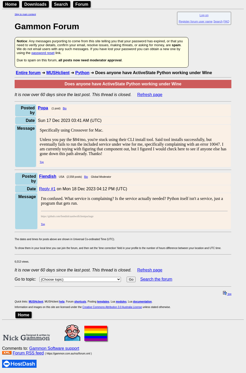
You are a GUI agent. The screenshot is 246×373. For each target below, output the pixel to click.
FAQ (226, 21)
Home (11, 4)
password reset (42, 53)
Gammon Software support (54, 348)
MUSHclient (57, 72)
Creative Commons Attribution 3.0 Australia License (112, 307)
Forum (82, 4)
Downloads (35, 4)
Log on (204, 15)
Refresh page (149, 94)
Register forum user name (196, 21)
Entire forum (28, 72)
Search (61, 4)
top (227, 294)
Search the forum (156, 279)
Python (82, 72)
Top (42, 162)
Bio (64, 108)
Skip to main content (25, 14)
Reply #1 (47, 189)
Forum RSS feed (28, 353)
